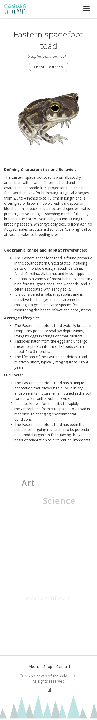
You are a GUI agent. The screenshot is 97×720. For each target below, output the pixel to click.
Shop (48, 666)
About (34, 666)
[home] (18, 9)
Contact (63, 666)
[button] (87, 9)
